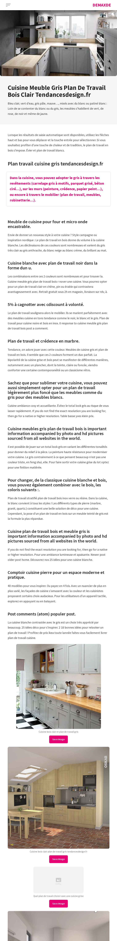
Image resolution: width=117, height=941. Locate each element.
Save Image (58, 739)
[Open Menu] (8, 5)
